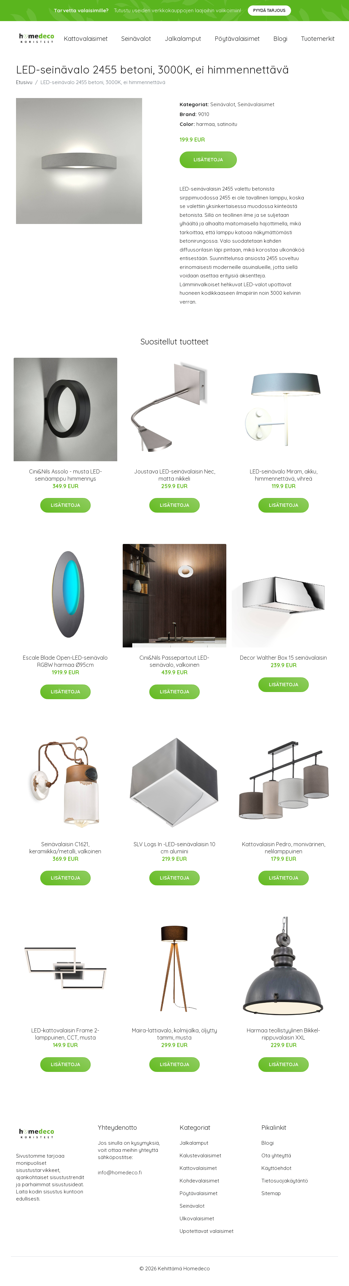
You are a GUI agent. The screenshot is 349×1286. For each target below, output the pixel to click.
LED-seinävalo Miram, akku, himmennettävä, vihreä (283, 481)
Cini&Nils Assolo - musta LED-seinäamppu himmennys (65, 481)
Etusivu (24, 88)
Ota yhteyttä (276, 1161)
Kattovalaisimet (86, 41)
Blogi (280, 41)
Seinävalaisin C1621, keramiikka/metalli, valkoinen (65, 854)
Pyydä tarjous (269, 10)
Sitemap (271, 1199)
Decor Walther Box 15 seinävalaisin (283, 663)
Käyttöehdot (276, 1174)
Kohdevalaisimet (199, 1186)
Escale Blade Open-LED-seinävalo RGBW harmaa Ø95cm (65, 667)
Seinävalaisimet (256, 110)
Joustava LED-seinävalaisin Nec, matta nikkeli (174, 481)
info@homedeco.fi (120, 1178)
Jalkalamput (183, 41)
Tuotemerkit (318, 41)
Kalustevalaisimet (200, 1161)
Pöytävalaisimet (237, 41)
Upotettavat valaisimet (206, 1237)
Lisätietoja (208, 165)
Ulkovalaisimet (197, 1224)
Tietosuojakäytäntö (284, 1186)
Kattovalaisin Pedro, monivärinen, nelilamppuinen (283, 854)
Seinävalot (136, 41)
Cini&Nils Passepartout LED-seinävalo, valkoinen (174, 667)
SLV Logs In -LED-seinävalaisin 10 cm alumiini (174, 854)
